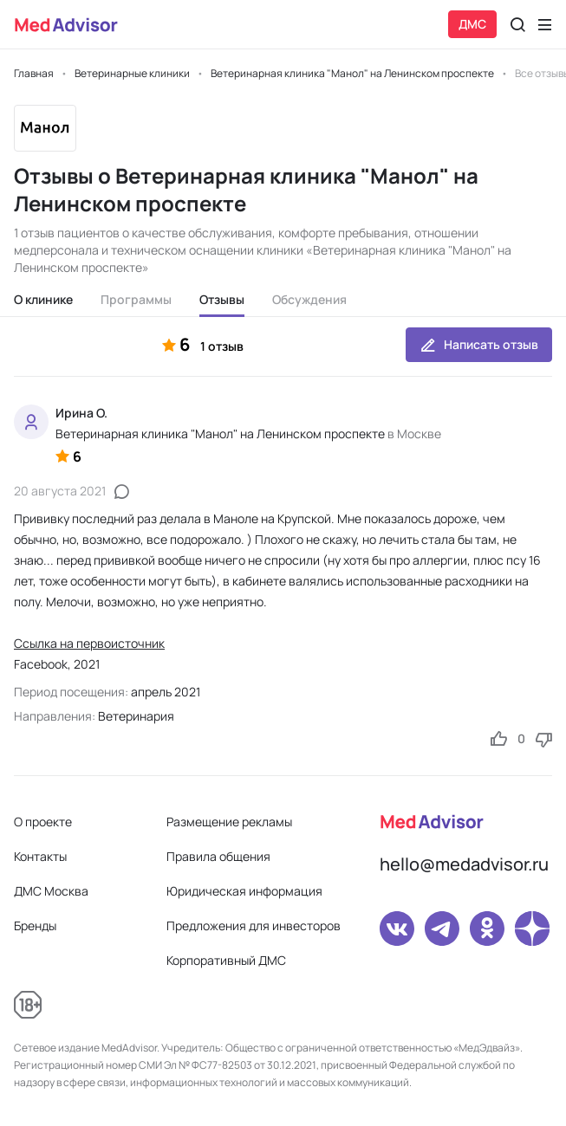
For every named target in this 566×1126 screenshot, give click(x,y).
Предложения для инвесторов (253, 925)
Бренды (35, 925)
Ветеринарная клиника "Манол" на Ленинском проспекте (220, 433)
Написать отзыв (479, 344)
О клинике (43, 299)
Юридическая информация (244, 891)
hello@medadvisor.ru (464, 864)
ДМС (472, 24)
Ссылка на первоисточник (89, 643)
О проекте (43, 821)
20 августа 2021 (60, 490)
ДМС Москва (51, 891)
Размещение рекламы (229, 821)
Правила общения (218, 856)
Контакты (40, 856)
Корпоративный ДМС (226, 960)
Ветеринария (136, 716)
